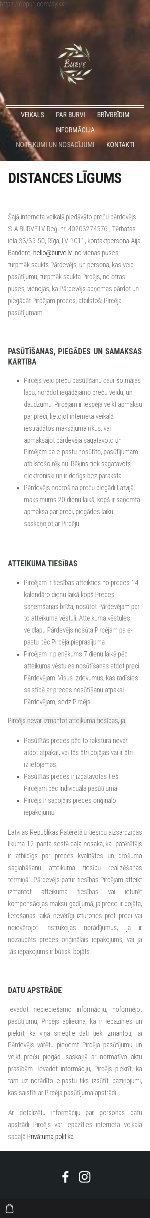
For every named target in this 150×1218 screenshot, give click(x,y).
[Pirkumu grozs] (9, 1208)
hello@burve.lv (52, 253)
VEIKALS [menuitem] (32, 115)
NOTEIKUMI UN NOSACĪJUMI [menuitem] (55, 145)
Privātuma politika (50, 1137)
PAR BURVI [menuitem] (70, 115)
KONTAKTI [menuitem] (120, 145)
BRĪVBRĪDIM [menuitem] (113, 115)
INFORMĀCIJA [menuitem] (75, 130)
